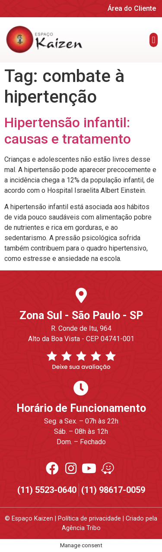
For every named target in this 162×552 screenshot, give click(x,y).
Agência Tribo (81, 528)
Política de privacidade (89, 518)
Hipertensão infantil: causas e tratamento (67, 130)
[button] (153, 40)
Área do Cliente (132, 8)
